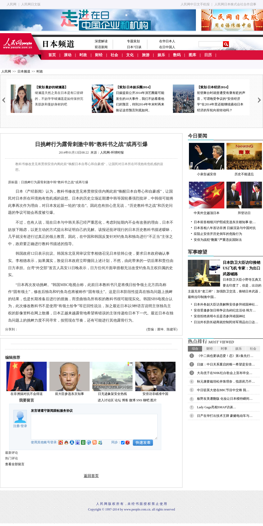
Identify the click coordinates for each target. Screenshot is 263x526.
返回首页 (91, 476)
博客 (125, 400)
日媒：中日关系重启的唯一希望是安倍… (226, 364)
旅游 (145, 55)
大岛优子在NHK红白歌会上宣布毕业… (224, 373)
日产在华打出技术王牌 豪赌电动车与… (225, 416)
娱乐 (161, 55)
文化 (130, 55)
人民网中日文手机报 (195, 4)
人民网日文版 (31, 4)
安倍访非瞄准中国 (155, 394)
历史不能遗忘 (244, 159)
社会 (114, 55)
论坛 (118, 400)
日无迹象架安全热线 (112, 394)
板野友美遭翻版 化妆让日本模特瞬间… (225, 399)
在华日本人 (167, 41)
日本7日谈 (134, 47)
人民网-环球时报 (112, 152)
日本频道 (23, 71)
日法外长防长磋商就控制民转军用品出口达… (226, 322)
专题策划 (133, 41)
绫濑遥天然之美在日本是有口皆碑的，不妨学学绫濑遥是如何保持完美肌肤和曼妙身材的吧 (59, 98)
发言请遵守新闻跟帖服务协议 (52, 411)
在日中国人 (167, 47)
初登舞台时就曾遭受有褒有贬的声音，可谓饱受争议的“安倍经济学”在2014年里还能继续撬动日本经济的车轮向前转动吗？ (209, 98)
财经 (99, 55)
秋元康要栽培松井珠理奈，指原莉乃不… (226, 381)
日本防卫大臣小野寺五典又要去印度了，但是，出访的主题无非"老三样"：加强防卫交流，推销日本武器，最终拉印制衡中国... (225, 279)
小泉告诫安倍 (206, 159)
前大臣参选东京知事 (69, 394)
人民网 (11, 4)
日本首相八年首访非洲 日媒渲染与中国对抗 (225, 228)
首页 (52, 55)
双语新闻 (101, 47)
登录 (24, 426)
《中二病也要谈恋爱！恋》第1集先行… (225, 356)
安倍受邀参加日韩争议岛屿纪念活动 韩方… (225, 310)
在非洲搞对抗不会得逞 (26, 394)
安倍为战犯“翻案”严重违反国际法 (218, 240)
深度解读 (101, 41)
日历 (208, 55)
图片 (153, 400)
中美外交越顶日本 (206, 198)
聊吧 (146, 400)
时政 (83, 55)
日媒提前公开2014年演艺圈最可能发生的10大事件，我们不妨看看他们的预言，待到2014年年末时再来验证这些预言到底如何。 (128, 98)
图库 (192, 55)
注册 (16, 426)
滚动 (67, 55)
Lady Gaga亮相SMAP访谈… (216, 407)
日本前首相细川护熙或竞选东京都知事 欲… (225, 222)
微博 (132, 400)
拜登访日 (244, 198)
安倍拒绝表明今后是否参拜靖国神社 (219, 316)
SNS (139, 400)
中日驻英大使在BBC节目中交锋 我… (223, 390)
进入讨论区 (106, 400)
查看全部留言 (14, 464)
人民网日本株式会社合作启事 (235, 4)
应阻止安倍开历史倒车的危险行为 (218, 234)
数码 (177, 55)
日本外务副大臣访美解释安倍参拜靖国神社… (226, 304)
